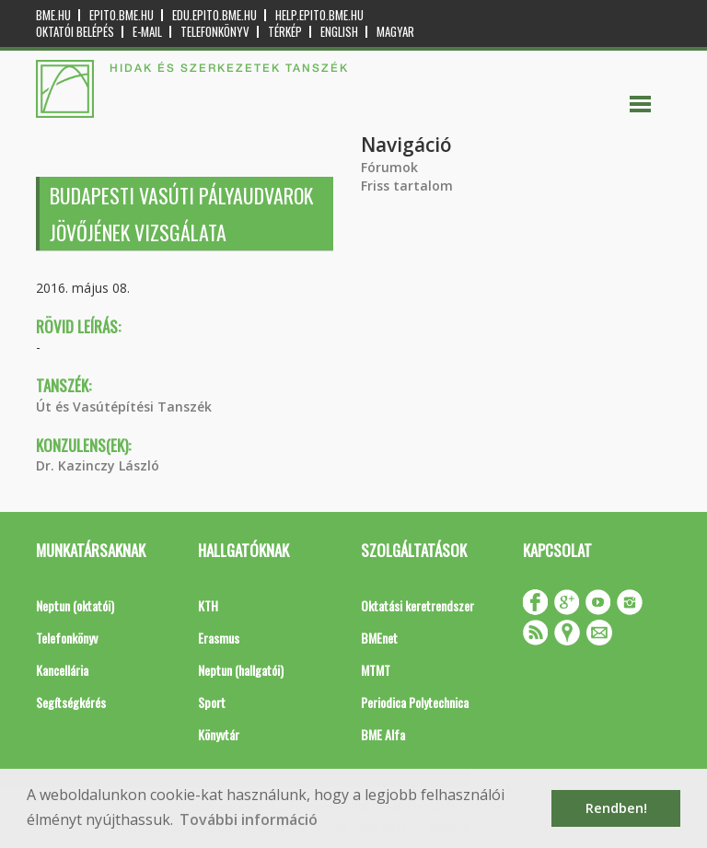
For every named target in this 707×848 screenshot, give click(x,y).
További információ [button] (249, 819)
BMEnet (379, 637)
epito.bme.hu (121, 15)
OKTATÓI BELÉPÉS (75, 32)
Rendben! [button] (616, 808)
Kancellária (62, 670)
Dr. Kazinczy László (97, 465)
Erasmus (218, 637)
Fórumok (389, 167)
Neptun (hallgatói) (241, 670)
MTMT (375, 670)
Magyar (395, 32)
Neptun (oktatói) (75, 605)
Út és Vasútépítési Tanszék (124, 406)
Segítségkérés (71, 702)
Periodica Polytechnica (415, 702)
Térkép (285, 32)
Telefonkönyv (214, 32)
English (339, 32)
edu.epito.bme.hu (214, 15)
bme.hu (53, 15)
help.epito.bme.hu (319, 15)
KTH (208, 605)
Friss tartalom (407, 185)
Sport (212, 702)
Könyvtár (218, 734)
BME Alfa (383, 734)
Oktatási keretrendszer (417, 605)
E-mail (147, 32)
